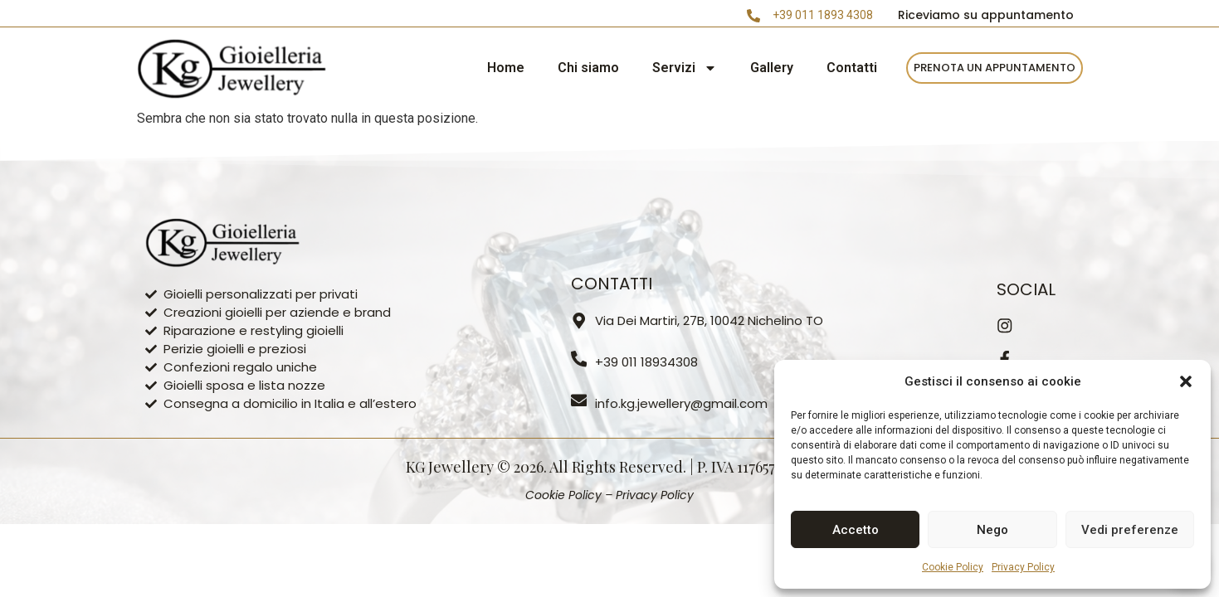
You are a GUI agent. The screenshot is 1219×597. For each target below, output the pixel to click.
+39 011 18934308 (647, 362)
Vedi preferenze (1129, 529)
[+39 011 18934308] (579, 359)
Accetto (855, 529)
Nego (992, 529)
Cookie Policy (952, 567)
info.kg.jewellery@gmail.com (682, 403)
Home (505, 67)
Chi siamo (588, 67)
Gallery (771, 67)
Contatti (851, 67)
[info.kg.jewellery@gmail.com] (579, 400)
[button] (1186, 381)
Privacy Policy (1023, 567)
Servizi (684, 68)
